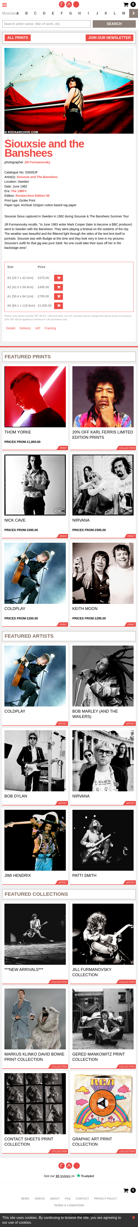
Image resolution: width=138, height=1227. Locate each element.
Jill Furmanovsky (37, 162)
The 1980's (19, 191)
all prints (17, 38)
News (25, 1198)
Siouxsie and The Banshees (37, 177)
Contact (82, 1198)
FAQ (68, 1198)
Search (114, 24)
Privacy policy (105, 1198)
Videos (39, 1198)
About (55, 1198)
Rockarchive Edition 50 (33, 195)
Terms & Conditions (69, 1205)
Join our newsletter (109, 38)
